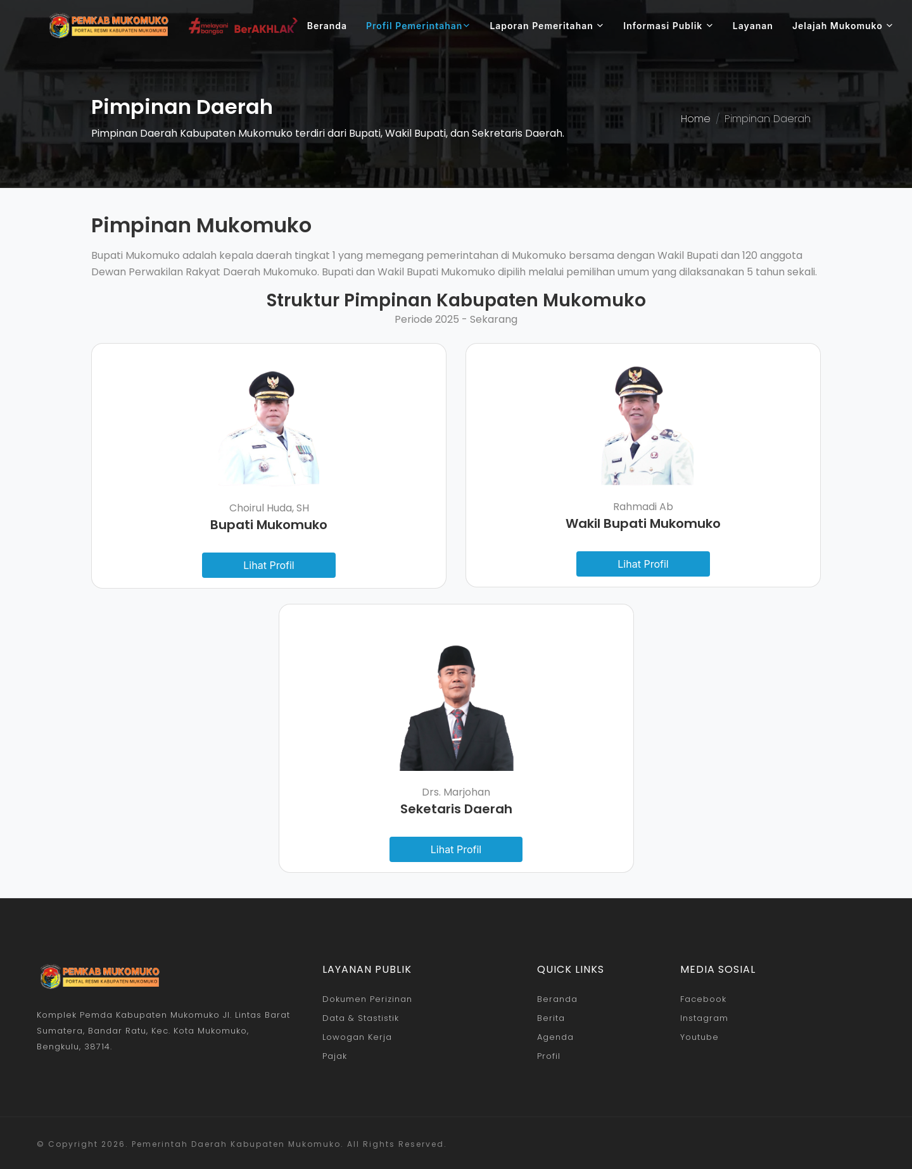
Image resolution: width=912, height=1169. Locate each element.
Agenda (555, 1037)
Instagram (704, 1018)
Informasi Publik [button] (668, 25)
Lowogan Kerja (357, 1037)
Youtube (699, 1037)
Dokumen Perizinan (367, 999)
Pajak (334, 1056)
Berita (551, 1018)
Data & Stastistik (360, 1018)
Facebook (703, 999)
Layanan (753, 25)
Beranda (327, 25)
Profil (548, 1056)
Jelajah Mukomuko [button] (843, 25)
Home (696, 119)
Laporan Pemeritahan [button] (547, 25)
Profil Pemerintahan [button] (418, 25)
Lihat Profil (268, 565)
